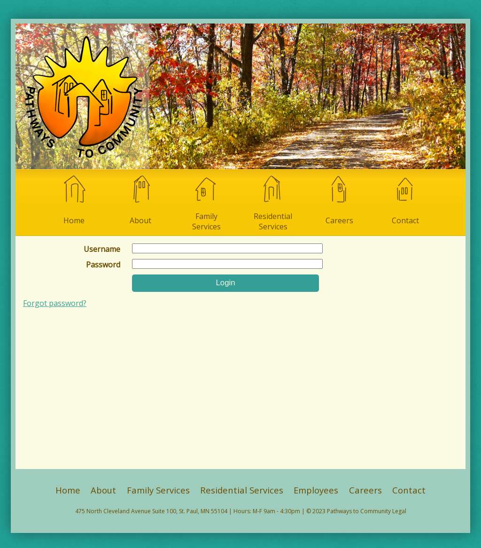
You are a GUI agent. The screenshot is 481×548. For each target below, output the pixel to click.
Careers (339, 199)
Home (74, 199)
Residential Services (273, 202)
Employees (316, 490)
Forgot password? (54, 303)
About (140, 199)
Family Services (206, 202)
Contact (405, 199)
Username (102, 249)
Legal (399, 511)
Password (103, 264)
